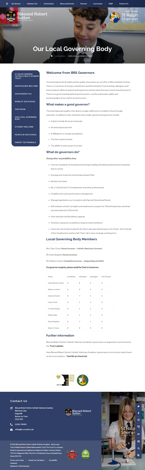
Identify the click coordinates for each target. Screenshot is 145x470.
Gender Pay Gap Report (36, 460)
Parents (83, 4)
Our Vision (20, 109)
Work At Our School (25, 102)
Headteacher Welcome (26, 86)
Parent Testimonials (25, 142)
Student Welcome (24, 127)
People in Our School (26, 135)
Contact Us (123, 4)
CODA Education (23, 466)
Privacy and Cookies (17, 460)
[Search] (139, 448)
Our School (15, 4)
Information (49, 4)
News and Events (67, 4)
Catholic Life (32, 4)
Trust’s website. (57, 346)
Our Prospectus (23, 94)
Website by (14, 466)
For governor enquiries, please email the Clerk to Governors (72, 267)
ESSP (111, 4)
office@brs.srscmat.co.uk (24, 429)
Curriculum (97, 4)
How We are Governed (77, 356)
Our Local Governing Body (26, 118)
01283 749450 (21, 424)
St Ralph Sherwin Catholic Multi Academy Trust (27, 76)
